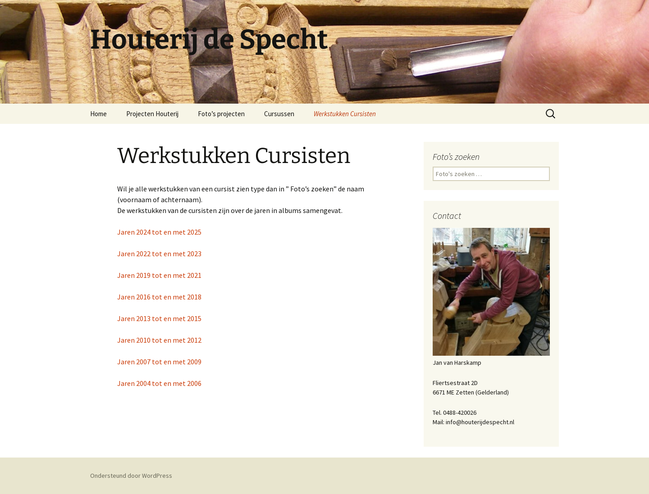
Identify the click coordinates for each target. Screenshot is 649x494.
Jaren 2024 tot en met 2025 (159, 231)
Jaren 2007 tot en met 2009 (160, 361)
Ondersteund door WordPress (131, 475)
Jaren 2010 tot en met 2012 (160, 339)
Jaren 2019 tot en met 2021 (159, 275)
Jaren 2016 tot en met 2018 (160, 296)
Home (98, 113)
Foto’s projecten (221, 113)
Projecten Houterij (152, 113)
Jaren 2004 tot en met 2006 (159, 383)
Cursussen (279, 113)
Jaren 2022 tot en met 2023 (159, 253)
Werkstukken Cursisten (345, 113)
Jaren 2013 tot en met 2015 (160, 318)
